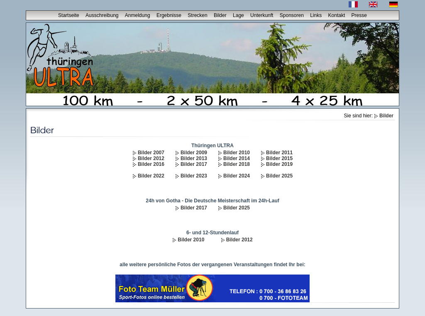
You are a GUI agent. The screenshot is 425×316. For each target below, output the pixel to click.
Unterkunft (261, 15)
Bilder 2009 (194, 153)
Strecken (197, 15)
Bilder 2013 (194, 158)
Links (316, 15)
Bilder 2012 (151, 158)
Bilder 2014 (236, 158)
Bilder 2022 (151, 176)
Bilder (220, 15)
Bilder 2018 (236, 164)
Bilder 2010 (236, 153)
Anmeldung (137, 15)
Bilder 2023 (194, 176)
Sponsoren (292, 15)
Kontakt (336, 15)
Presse (359, 15)
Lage (238, 15)
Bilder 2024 (236, 176)
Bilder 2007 (151, 153)
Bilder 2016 (151, 164)
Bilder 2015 (279, 158)
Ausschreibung (101, 15)
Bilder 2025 (279, 176)
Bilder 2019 (279, 164)
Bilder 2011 (279, 153)
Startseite (68, 15)
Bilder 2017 (194, 164)
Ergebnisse (168, 15)
